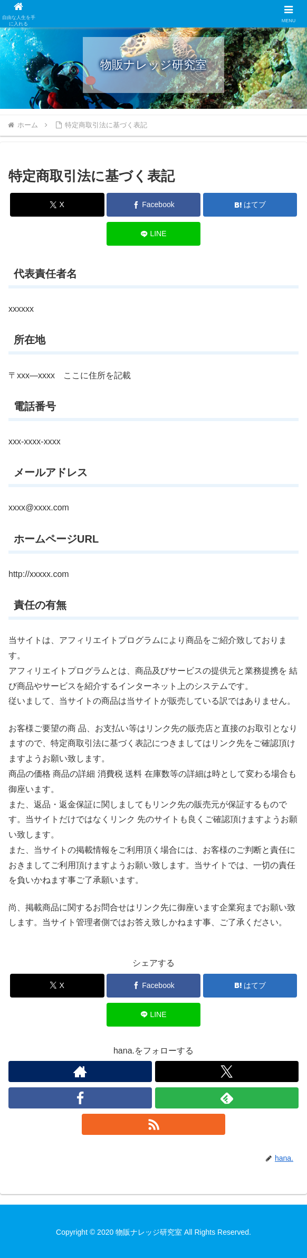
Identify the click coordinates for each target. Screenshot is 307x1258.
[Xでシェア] (57, 205)
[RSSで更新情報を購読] (153, 1124)
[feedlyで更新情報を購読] (227, 1097)
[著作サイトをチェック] (80, 1071)
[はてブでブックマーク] (250, 205)
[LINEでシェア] (154, 234)
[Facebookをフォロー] (80, 1097)
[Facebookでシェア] (154, 205)
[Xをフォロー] (227, 1071)
